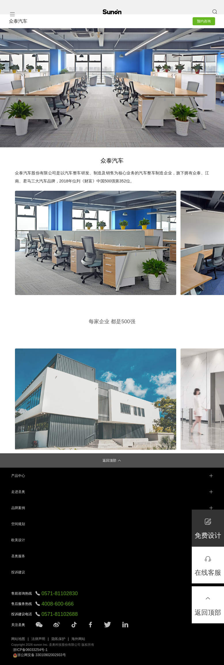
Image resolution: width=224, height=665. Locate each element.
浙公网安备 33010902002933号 (39, 655)
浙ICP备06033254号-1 (30, 650)
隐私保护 (58, 639)
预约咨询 (204, 21)
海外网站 (78, 639)
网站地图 (18, 639)
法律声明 (38, 639)
